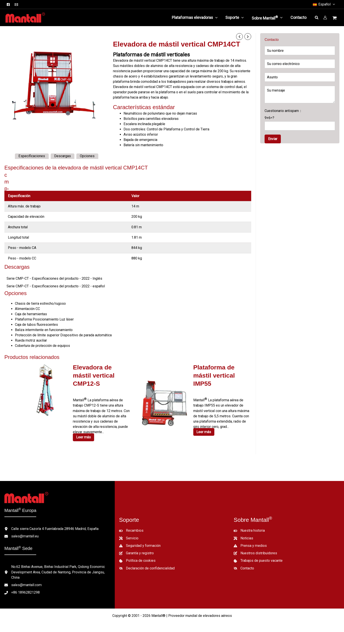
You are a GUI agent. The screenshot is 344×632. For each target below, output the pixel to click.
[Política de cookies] (137, 557)
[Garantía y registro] (136, 550)
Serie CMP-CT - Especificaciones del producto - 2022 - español (54, 286)
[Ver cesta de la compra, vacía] (335, 18)
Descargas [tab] (62, 156)
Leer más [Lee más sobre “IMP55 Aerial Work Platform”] (204, 431)
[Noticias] (243, 535)
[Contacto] (244, 565)
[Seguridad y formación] (139, 543)
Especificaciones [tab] (31, 156)
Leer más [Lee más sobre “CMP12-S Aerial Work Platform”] (83, 428)
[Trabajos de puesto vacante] (258, 557)
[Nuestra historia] (249, 528)
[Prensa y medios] (250, 543)
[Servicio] (128, 535)
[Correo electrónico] (16, 4)
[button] (324, 4)
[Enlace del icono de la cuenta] (325, 18)
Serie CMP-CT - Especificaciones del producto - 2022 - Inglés (53, 278)
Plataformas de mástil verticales (151, 54)
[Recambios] (131, 528)
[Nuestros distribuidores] (255, 550)
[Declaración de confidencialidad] (147, 565)
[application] (215, 17)
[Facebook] (8, 4)
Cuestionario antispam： (300, 119)
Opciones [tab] (86, 156)
